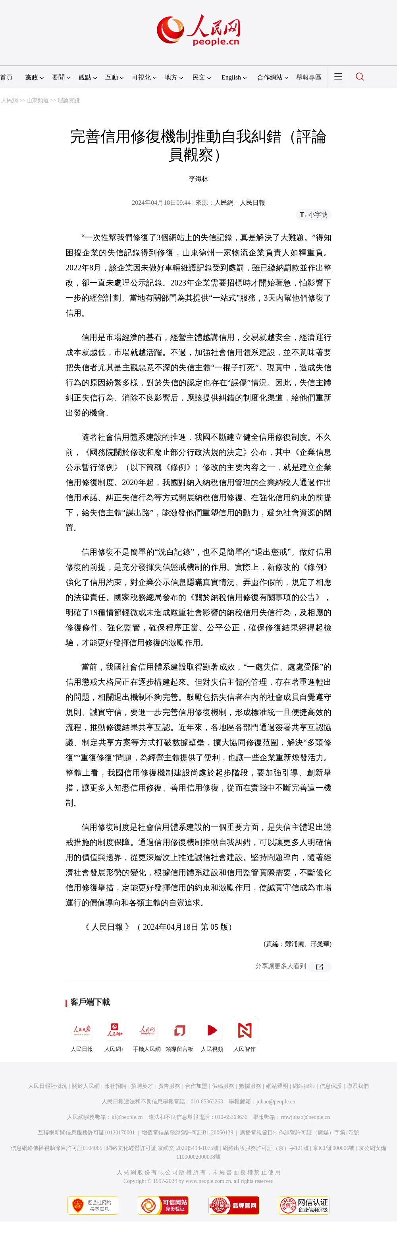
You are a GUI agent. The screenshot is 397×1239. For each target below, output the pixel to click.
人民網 (9, 100)
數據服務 (250, 1086)
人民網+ (114, 1034)
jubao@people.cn (275, 1102)
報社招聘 (115, 1086)
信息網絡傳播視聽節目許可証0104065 (56, 1148)
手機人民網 (147, 1034)
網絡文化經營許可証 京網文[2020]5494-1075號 (162, 1148)
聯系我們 (358, 1086)
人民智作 (244, 1034)
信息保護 (331, 1086)
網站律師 (304, 1086)
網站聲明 (277, 1086)
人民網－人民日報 (239, 202)
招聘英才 (142, 1086)
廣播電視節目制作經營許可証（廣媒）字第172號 (299, 1133)
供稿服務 (223, 1086)
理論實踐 (69, 100)
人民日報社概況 (47, 1086)
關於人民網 (86, 1086)
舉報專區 (309, 77)
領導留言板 (179, 1034)
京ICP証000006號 (334, 1148)
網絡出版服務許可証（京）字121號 (266, 1148)
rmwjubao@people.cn (305, 1117)
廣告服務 (169, 1086)
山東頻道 (38, 100)
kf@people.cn (127, 1117)
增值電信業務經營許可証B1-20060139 (187, 1133)
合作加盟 (196, 1086)
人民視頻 (212, 1034)
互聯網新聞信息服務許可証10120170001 (86, 1133)
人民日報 (82, 1034)
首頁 (6, 77)
